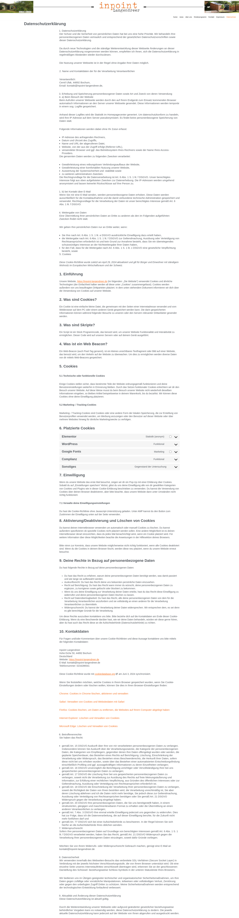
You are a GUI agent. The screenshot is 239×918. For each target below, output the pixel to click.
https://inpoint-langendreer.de (92, 278)
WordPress (47, 914)
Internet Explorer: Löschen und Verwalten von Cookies (89, 710)
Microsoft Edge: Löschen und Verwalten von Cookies (88, 718)
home (177, 17)
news (183, 17)
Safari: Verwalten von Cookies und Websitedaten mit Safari (91, 694)
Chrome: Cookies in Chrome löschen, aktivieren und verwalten (93, 686)
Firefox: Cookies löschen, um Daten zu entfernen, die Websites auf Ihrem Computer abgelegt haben (114, 702)
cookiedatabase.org (105, 666)
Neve (27, 914)
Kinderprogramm (201, 17)
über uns (190, 17)
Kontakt (212, 17)
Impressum (221, 17)
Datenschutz (231, 17)
